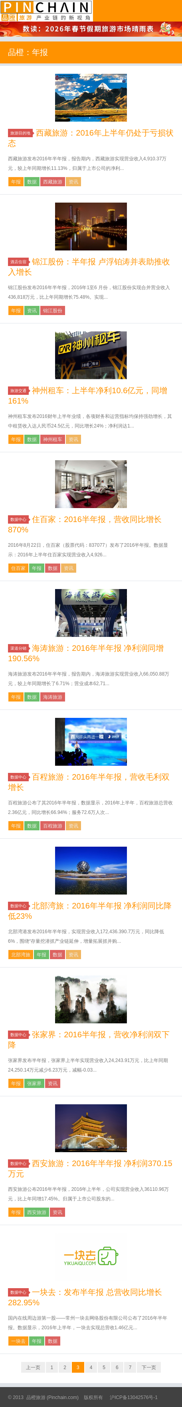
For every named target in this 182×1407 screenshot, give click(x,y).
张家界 (34, 1083)
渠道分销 (19, 648)
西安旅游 (36, 1212)
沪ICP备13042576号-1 (134, 1397)
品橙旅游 (46, 11)
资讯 (73, 182)
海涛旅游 (52, 697)
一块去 (18, 1341)
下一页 (149, 1367)
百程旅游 (52, 826)
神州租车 (52, 439)
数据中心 (19, 519)
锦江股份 (52, 310)
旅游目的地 (21, 133)
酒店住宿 (19, 262)
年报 (16, 182)
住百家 (18, 568)
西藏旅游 (52, 182)
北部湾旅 (20, 955)
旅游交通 (19, 390)
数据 (32, 182)
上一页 (33, 1367)
